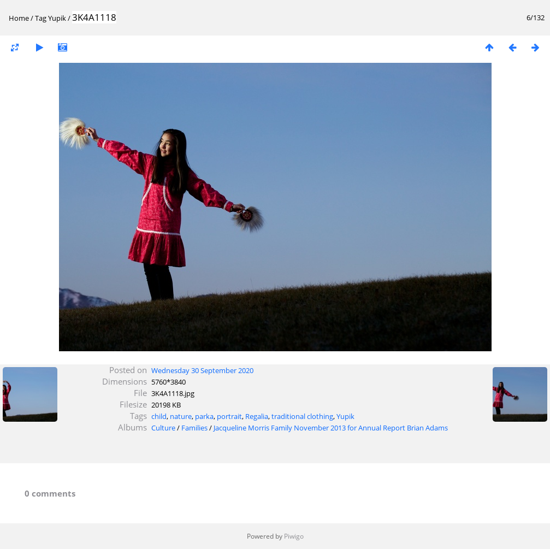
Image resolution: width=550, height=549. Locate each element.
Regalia (256, 416)
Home (19, 18)
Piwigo (294, 536)
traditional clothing (302, 416)
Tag (40, 18)
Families (194, 428)
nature (181, 416)
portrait (229, 416)
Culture (163, 428)
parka (204, 416)
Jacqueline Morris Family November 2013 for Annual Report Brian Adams (331, 428)
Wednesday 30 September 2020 (202, 370)
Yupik (57, 18)
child (159, 416)
